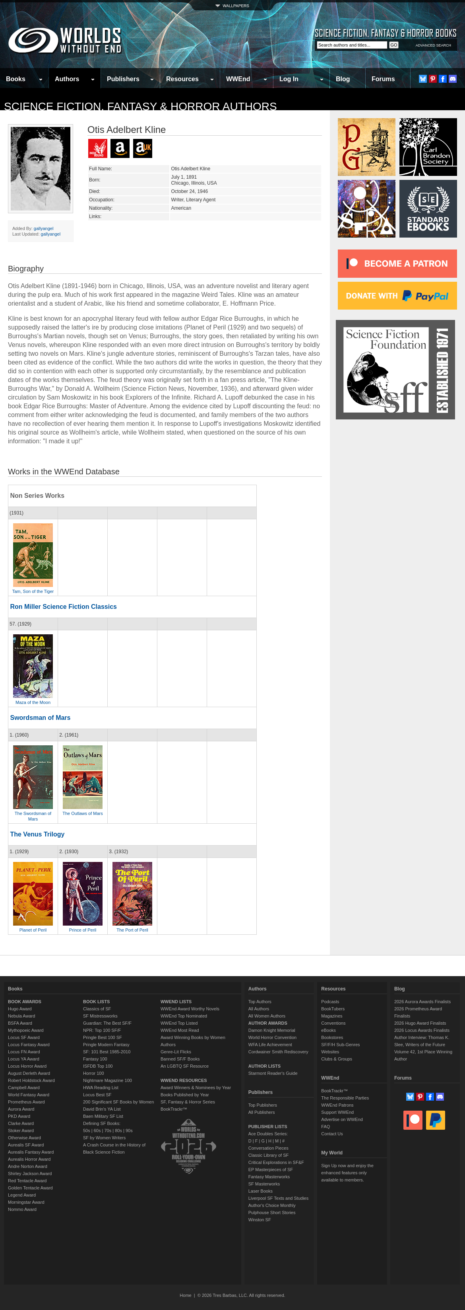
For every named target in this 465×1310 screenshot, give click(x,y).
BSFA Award (20, 1023)
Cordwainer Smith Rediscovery (278, 1051)
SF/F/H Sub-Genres (340, 1044)
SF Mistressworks (100, 1016)
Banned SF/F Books (180, 1059)
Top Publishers (262, 1105)
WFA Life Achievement (270, 1044)
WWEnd (238, 79)
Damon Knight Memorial (271, 1030)
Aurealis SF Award (26, 1144)
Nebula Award (21, 1016)
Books (15, 79)
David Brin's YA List (102, 1109)
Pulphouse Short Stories (272, 1212)
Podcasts (330, 1001)
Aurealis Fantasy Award (31, 1152)
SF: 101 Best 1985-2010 (106, 1051)
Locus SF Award (24, 1037)
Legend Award (22, 1195)
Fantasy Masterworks (269, 1176)
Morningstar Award (26, 1202)
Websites (330, 1051)
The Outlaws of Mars (82, 813)
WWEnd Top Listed (179, 1023)
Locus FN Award (24, 1051)
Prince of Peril (82, 930)
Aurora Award (21, 1109)
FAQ (325, 1126)
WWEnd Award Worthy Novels (190, 1008)
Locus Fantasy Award (29, 1044)
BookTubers (333, 1008)
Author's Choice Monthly (272, 1205)
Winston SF (259, 1219)
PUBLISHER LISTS (267, 1126)
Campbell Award (24, 1087)
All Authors (258, 1008)
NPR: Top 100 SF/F (102, 1030)
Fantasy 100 (95, 1059)
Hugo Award (20, 1008)
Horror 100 (93, 1073)
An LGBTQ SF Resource (185, 1066)
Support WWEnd (337, 1112)
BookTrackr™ (174, 1109)
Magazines (331, 1016)
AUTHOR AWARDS (267, 1023)
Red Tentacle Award (27, 1180)
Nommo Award (22, 1209)
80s (118, 1130)
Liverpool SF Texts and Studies (278, 1198)
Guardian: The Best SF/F (107, 1023)
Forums (383, 79)
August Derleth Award (29, 1073)
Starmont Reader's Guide (273, 1073)
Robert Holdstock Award (31, 1080)
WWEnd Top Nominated (184, 1016)
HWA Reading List (100, 1087)
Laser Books (260, 1191)
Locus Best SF (97, 1094)
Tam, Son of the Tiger (33, 591)
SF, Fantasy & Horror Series (188, 1101)
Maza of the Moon (32, 702)
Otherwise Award (24, 1137)
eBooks (328, 1030)
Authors (67, 79)
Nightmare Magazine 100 (107, 1080)
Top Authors (259, 1001)
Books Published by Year (185, 1094)
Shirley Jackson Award (30, 1173)
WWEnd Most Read (180, 1030)
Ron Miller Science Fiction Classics (63, 606)
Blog (343, 79)
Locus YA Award (23, 1059)
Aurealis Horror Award (29, 1159)
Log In (288, 79)
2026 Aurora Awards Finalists (422, 1001)
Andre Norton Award (27, 1166)
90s (129, 1130)
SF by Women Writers (104, 1137)
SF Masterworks (264, 1183)
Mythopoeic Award (26, 1030)
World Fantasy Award (28, 1094)
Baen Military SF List (103, 1116)
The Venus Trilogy (37, 834)
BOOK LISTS (96, 1001)
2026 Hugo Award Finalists (420, 1023)
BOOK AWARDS (24, 1001)
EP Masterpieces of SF (270, 1169)
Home (185, 1295)
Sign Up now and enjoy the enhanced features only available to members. (347, 1172)
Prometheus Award (26, 1101)
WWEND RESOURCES (184, 1080)
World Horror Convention (272, 1037)
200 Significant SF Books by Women (118, 1101)
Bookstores (332, 1037)
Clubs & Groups (336, 1059)
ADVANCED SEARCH (433, 45)
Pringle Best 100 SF (102, 1037)
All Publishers (261, 1112)
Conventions (333, 1023)
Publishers (123, 79)
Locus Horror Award (27, 1066)
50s (86, 1130)
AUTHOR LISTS (264, 1066)
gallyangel (44, 228)
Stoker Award (21, 1130)
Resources (182, 79)
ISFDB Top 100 (97, 1066)
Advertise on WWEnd (342, 1119)
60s (97, 1130)
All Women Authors (266, 1016)
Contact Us (332, 1133)
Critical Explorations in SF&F (276, 1162)
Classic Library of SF (268, 1155)
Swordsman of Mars (40, 717)
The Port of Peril (132, 930)
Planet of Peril (32, 930)
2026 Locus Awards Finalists (422, 1030)
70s (107, 1130)
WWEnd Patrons (337, 1105)
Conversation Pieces (268, 1148)
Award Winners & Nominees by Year (196, 1087)
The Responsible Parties (345, 1098)
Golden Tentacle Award (30, 1187)
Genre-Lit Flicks (176, 1051)
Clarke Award (21, 1123)
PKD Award (19, 1116)
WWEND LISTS (176, 1001)
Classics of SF (97, 1008)
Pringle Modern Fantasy (106, 1044)
